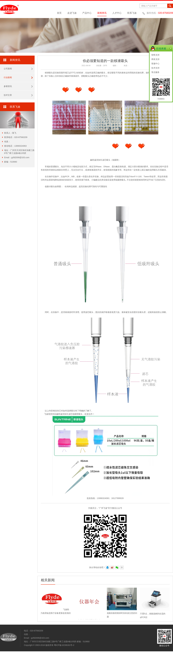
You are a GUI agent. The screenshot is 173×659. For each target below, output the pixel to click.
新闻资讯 (102, 13)
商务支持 (155, 59)
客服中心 (155, 63)
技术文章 (18, 95)
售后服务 (155, 72)
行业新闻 (18, 77)
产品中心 (87, 13)
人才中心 (117, 13)
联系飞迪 (132, 13)
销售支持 (155, 55)
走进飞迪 (72, 13)
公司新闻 (18, 68)
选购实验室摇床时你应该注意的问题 (122, 613)
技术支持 (155, 68)
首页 (59, 13)
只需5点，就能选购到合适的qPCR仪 (155, 613)
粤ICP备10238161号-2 (64, 645)
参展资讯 (18, 86)
